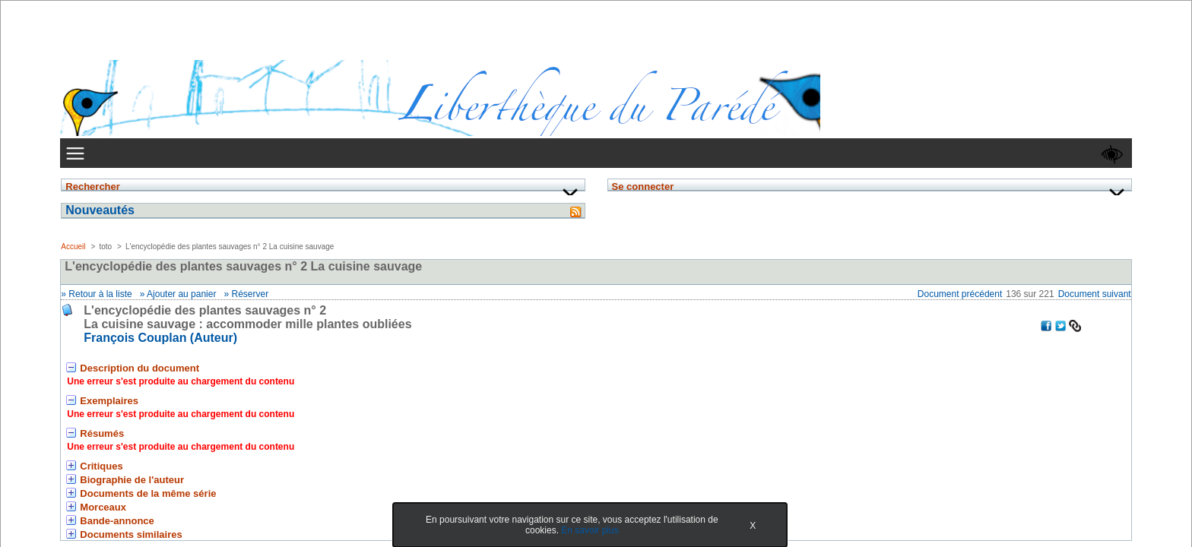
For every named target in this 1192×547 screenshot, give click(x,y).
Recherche (544, 91)
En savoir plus (571, 530)
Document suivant (930, 155)
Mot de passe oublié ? (272, 239)
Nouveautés (263, 279)
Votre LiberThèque (637, 90)
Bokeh (955, 431)
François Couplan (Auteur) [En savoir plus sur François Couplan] (491, 198)
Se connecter (256, 226)
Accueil (404, 116)
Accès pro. (286, 431)
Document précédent (795, 155)
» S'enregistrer (258, 252)
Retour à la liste (430, 155)
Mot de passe (268, 210)
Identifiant (263, 189)
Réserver (580, 155)
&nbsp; (300, 353)
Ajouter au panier (512, 155)
